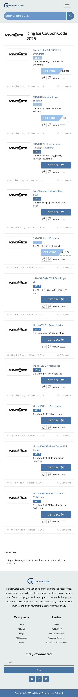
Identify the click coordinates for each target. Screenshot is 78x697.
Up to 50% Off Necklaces (46, 365)
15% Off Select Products (46, 238)
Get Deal (56, 165)
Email (41, 86)
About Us (21, 629)
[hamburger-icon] (67, 5)
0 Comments (64, 86)
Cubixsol (59, 693)
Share (31, 86)
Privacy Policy (56, 629)
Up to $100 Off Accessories (47, 405)
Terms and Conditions (56, 638)
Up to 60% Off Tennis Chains (48, 325)
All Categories (21, 638)
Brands (21, 643)
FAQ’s (56, 624)
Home (21, 624)
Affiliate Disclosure (56, 633)
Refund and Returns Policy (56, 643)
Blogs (21, 633)
